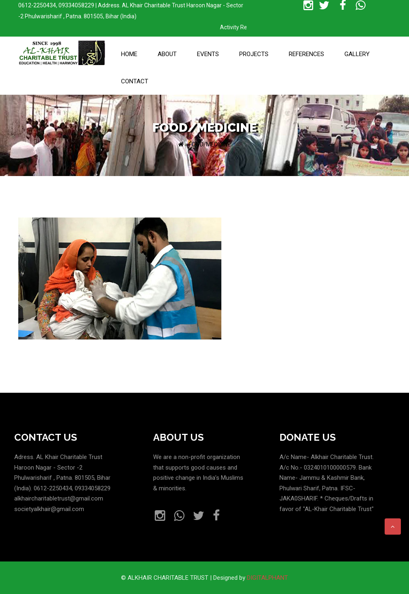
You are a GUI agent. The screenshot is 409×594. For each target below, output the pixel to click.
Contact (134, 81)
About (167, 54)
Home (129, 54)
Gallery (357, 54)
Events (208, 54)
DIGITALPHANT (267, 577)
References (306, 54)
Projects (253, 54)
